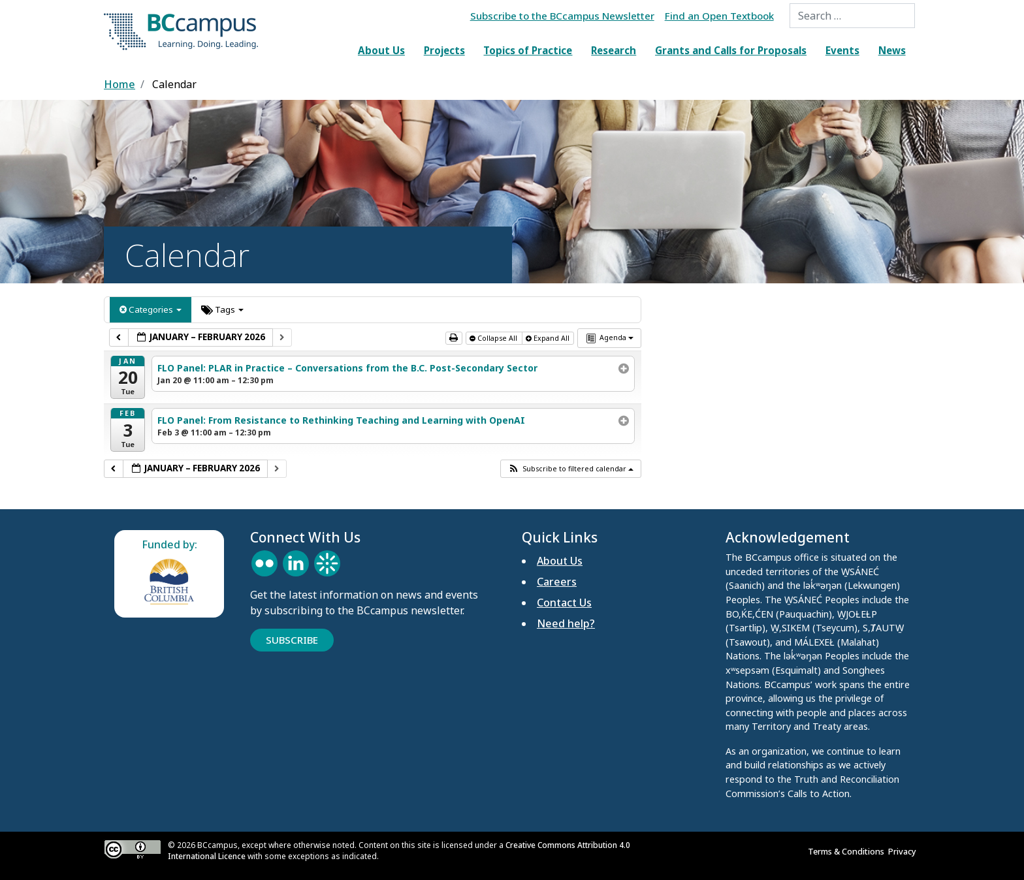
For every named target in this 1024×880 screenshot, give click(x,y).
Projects (444, 50)
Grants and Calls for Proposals (731, 50)
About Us (381, 50)
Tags (222, 309)
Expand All (548, 338)
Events (842, 50)
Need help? (566, 623)
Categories (151, 309)
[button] (570, 468)
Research (613, 50)
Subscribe (292, 639)
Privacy (904, 851)
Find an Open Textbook (719, 15)
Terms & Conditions (848, 851)
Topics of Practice (527, 50)
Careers (557, 581)
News (892, 50)
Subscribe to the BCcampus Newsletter (562, 15)
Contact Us (564, 602)
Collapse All (494, 338)
